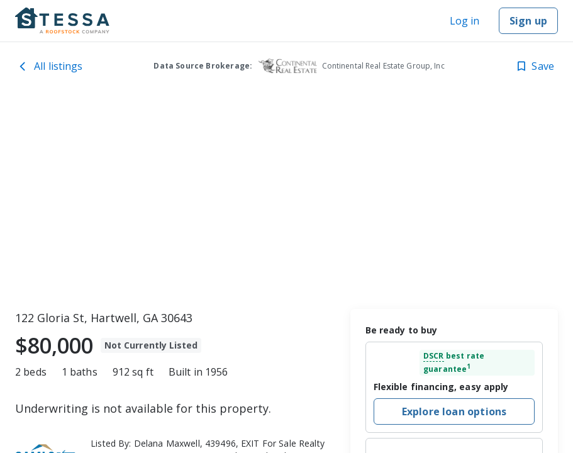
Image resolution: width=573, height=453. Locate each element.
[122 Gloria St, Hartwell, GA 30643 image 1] (286, 198)
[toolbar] (286, 198)
